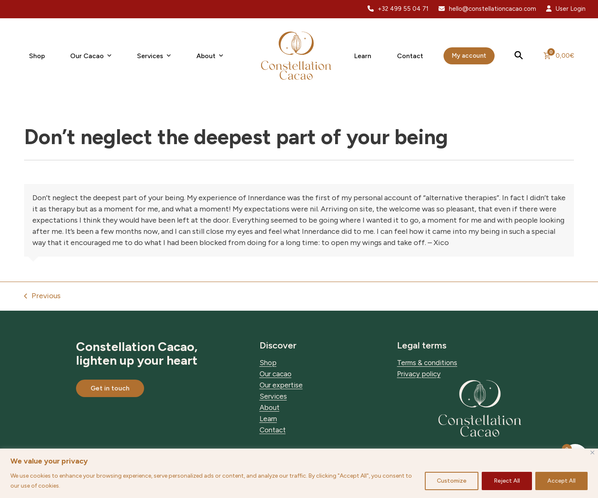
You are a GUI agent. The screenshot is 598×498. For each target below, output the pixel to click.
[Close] (592, 452)
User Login (571, 8)
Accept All (561, 480)
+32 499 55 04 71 (403, 8)
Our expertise (281, 385)
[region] (299, 473)
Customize (451, 480)
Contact (273, 430)
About (269, 407)
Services (273, 396)
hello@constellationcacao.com (492, 8)
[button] (519, 55)
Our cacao (276, 374)
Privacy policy (419, 374)
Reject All (507, 480)
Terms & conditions (427, 362)
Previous (42, 296)
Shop (268, 362)
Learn (268, 419)
